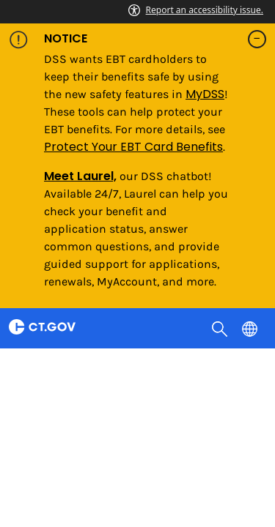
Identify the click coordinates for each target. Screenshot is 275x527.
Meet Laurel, (80, 176)
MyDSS (205, 94)
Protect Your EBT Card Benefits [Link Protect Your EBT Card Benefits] (133, 146)
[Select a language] (251, 328)
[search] (221, 328)
